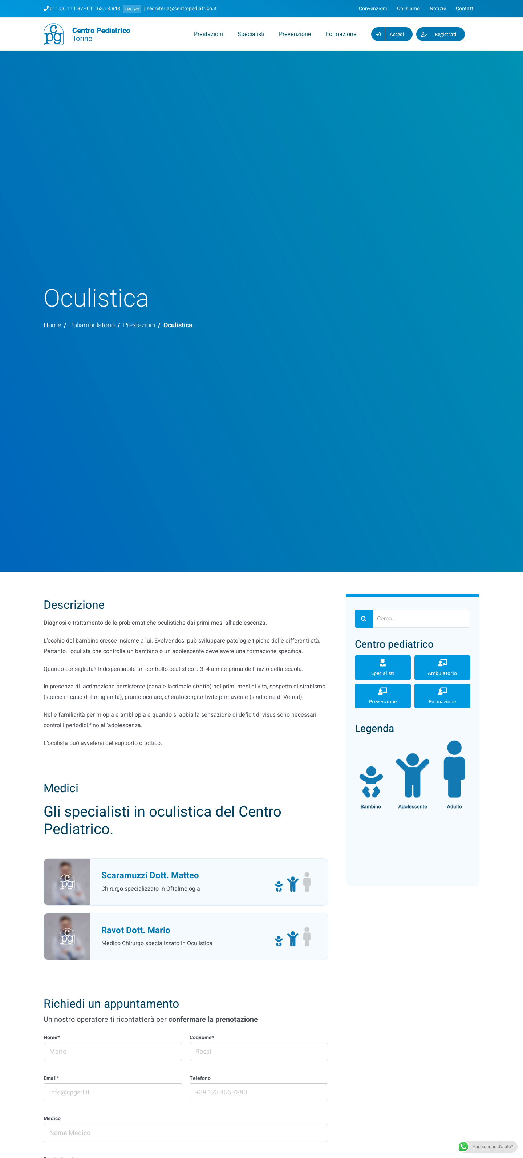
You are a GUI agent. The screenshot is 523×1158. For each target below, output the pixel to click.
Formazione (442, 696)
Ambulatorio (442, 667)
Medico (52, 1119)
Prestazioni (139, 325)
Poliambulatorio (92, 325)
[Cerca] (364, 619)
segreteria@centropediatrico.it (182, 8)
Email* (51, 1079)
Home (52, 325)
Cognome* (202, 1038)
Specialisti (382, 667)
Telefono (200, 1079)
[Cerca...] (412, 619)
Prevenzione (383, 696)
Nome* (52, 1038)
